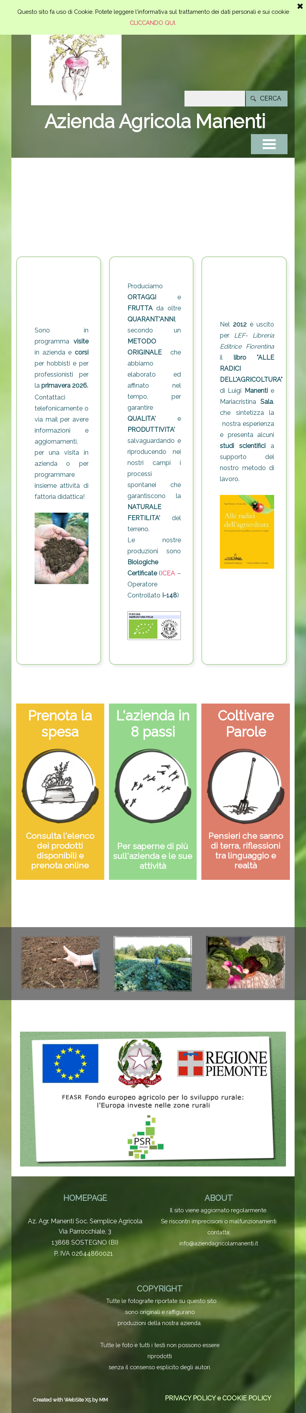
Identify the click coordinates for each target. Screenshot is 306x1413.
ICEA (168, 573)
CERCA (270, 98)
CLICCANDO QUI (152, 3)
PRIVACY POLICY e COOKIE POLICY (218, 1398)
